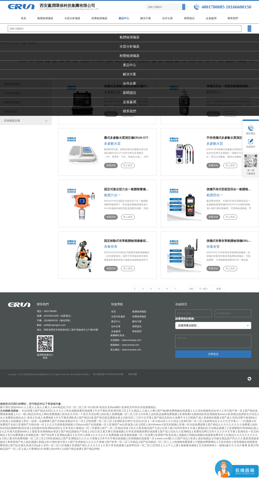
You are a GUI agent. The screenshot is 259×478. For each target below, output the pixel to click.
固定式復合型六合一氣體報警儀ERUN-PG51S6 (120, 188)
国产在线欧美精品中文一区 (68, 418)
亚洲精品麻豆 (65, 432)
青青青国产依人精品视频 (22, 439)
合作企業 (167, 18)
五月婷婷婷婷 (207, 443)
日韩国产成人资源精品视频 (204, 415)
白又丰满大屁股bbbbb (14, 429)
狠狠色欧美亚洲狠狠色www (210, 411)
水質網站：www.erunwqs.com (125, 337)
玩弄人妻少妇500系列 (175, 425)
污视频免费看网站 (206, 439)
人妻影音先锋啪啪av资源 (44, 429)
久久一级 (21, 411)
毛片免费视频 (15, 432)
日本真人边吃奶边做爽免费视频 (159, 411)
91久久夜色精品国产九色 (145, 425)
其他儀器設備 (16, 120)
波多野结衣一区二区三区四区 (143, 443)
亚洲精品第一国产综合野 (40, 432)
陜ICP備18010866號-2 (80, 372)
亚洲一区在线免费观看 (192, 422)
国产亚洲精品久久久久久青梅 (80, 436)
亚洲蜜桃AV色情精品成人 (244, 425)
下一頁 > (188, 286)
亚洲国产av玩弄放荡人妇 (124, 422)
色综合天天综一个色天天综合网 (81, 411)
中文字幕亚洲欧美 (66, 415)
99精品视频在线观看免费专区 (206, 432)
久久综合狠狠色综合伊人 (207, 408)
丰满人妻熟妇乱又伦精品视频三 (208, 425)
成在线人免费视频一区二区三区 (120, 411)
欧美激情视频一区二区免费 (137, 432)
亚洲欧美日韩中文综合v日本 (131, 418)
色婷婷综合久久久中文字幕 (220, 418)
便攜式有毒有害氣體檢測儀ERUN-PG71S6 (220, 239)
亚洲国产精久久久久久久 (86, 443)
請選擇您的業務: (185, 316)
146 (176, 286)
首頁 (23, 18)
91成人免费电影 (44, 415)
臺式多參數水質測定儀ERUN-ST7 (111, 137)
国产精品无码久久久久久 (50, 408)
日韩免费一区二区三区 (99, 418)
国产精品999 (91, 446)
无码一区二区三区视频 (56, 443)
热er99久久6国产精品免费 (66, 446)
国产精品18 (85, 415)
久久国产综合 (180, 436)
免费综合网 (200, 429)
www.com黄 (164, 436)
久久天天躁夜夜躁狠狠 (60, 422)
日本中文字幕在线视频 (113, 436)
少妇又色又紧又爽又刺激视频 (106, 429)
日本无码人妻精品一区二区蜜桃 (81, 425)
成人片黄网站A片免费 (36, 446)
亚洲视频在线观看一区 (141, 436)
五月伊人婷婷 (83, 432)
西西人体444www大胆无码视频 (159, 422)
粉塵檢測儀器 (99, 18)
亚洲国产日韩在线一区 (31, 422)
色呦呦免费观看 (183, 439)
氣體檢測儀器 (45, 18)
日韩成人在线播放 (11, 418)
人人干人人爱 (171, 443)
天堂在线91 (225, 439)
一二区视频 (245, 418)
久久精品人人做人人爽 (142, 408)
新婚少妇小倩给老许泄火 (53, 439)
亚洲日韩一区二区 (192, 418)
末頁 (204, 286)
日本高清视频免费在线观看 (142, 429)
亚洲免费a (185, 411)
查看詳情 (96, 165)
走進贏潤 (211, 18)
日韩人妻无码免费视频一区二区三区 (22, 436)
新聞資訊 (189, 18)
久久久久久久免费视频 (106, 432)
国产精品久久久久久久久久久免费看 (229, 422)
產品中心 (124, 18)
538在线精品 (54, 436)
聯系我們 (233, 18)
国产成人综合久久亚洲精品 (176, 429)
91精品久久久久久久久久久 (242, 432)
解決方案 (145, 18)
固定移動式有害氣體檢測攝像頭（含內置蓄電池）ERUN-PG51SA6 (133, 239)
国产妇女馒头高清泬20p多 (26, 443)
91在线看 (27, 408)
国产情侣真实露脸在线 (107, 415)
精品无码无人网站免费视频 (44, 411)
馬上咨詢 (113, 165)
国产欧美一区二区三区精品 (122, 439)
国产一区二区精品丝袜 (115, 425)
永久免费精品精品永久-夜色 (16, 415)
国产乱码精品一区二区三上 (156, 439)
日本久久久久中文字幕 (222, 429)
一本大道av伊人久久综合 (164, 418)
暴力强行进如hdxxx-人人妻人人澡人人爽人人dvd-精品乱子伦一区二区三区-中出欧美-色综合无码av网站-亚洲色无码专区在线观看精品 (78, 405)
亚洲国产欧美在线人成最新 (171, 432)
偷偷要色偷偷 (189, 443)
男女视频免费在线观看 (79, 408)
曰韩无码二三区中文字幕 (137, 415)
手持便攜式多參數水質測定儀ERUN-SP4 (218, 137)
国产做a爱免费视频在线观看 (174, 408)
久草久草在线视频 (114, 443)
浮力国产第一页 (233, 408)
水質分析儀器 (72, 18)
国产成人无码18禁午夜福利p (239, 415)
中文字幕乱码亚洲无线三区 (111, 408)
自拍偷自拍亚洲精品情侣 (46, 425)
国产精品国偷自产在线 (74, 429)
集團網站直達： (118, 333)
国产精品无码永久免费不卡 (170, 415)
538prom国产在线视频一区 (91, 422)
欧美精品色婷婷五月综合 (243, 411)
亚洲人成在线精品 (201, 436)
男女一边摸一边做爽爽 (36, 418)
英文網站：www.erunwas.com (125, 347)
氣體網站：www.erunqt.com (124, 342)
